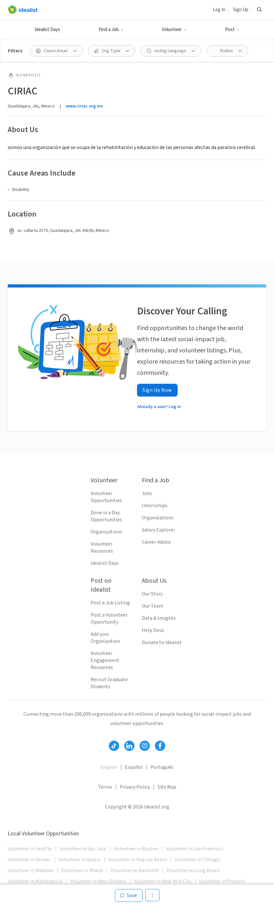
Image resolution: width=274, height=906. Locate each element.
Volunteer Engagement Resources (105, 660)
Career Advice (156, 542)
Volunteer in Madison (31, 870)
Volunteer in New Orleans (98, 881)
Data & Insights (159, 618)
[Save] (129, 895)
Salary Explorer (158, 529)
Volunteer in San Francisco (194, 848)
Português (161, 767)
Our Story (152, 593)
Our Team (152, 606)
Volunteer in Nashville (134, 870)
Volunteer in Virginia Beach (137, 859)
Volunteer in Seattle (30, 848)
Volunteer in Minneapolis (35, 881)
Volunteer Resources (102, 547)
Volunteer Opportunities (106, 497)
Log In (219, 9)
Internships (154, 505)
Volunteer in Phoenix (222, 881)
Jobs (147, 493)
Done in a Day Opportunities (106, 516)
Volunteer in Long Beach (193, 870)
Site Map (166, 787)
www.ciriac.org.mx (84, 106)
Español (134, 767)
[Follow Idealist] (114, 746)
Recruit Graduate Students (109, 683)
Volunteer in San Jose (83, 848)
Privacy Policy (135, 787)
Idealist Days (47, 29)
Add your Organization (105, 638)
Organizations (106, 531)
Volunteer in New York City (162, 881)
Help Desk (153, 630)
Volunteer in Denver (29, 859)
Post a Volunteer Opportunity (109, 618)
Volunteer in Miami (82, 870)
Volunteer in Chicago (197, 859)
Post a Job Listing (110, 602)
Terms (105, 787)
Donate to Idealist (162, 642)
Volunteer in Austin (80, 859)
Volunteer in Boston (136, 848)
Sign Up (240, 9)
